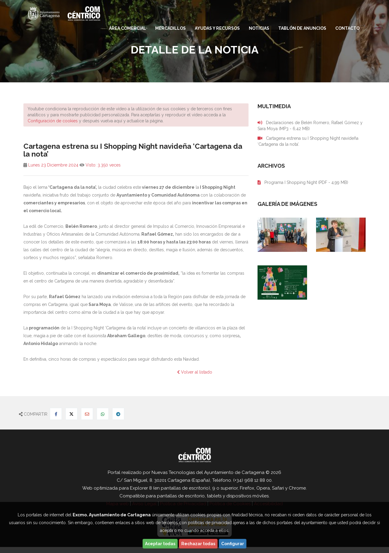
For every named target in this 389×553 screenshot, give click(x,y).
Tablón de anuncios (302, 28)
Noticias (259, 28)
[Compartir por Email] (87, 414)
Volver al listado (194, 372)
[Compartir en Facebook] (56, 414)
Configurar (232, 543)
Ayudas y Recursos (217, 28)
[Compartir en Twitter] (71, 414)
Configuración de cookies (53, 120)
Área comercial (127, 28)
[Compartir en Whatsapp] (103, 414)
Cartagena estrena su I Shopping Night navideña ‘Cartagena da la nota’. (308, 141)
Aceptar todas (160, 543)
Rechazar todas (198, 543)
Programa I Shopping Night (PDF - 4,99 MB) (303, 182)
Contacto (347, 28)
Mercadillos (170, 28)
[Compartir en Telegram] (118, 414)
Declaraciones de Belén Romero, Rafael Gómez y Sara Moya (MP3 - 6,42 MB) (310, 125)
